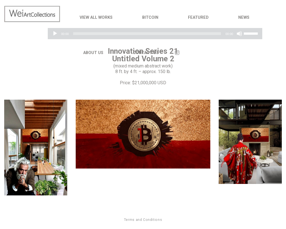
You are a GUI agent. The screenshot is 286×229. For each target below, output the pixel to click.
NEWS (243, 17)
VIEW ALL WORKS (96, 17)
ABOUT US (93, 52)
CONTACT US (146, 52)
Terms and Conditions (143, 220)
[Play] (55, 33)
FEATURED (198, 17)
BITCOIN (150, 17)
